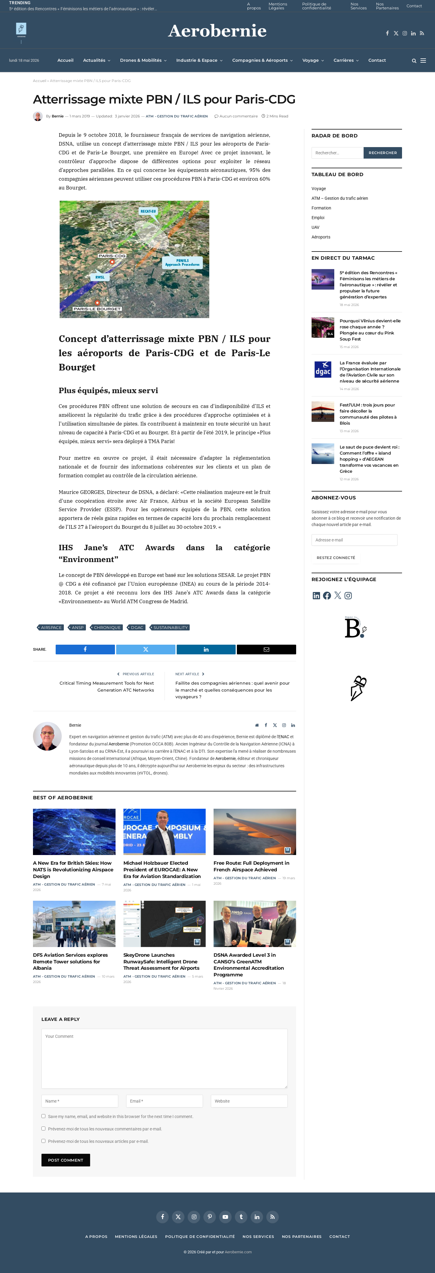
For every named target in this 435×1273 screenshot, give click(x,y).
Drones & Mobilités (141, 60)
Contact (414, 5)
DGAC (137, 627)
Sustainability (171, 627)
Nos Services (359, 6)
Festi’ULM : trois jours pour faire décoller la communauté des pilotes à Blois (368, 414)
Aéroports (321, 237)
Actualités (94, 60)
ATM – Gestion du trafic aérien (340, 198)
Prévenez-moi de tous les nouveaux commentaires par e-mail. (105, 1129)
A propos (254, 6)
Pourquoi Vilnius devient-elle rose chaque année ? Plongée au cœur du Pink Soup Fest (370, 330)
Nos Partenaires (387, 6)
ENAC (283, 736)
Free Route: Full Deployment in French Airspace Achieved (251, 866)
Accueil (65, 60)
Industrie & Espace (197, 60)
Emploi (318, 217)
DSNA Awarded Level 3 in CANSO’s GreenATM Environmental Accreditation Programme (249, 965)
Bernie (58, 116)
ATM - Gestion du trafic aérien (177, 116)
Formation (321, 208)
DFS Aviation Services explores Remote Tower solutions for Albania (70, 961)
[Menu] (423, 60)
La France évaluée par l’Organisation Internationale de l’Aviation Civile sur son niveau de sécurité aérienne (370, 372)
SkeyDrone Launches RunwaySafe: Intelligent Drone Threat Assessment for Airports (161, 961)
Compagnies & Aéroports (260, 60)
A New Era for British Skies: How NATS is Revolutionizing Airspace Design (73, 869)
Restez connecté (336, 557)
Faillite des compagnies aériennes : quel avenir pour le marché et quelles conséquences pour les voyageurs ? (231, 689)
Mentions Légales (278, 6)
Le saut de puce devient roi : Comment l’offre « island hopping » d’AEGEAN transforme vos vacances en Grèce (369, 459)
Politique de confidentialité (316, 6)
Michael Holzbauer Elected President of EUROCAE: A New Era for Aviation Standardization (162, 869)
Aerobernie (119, 744)
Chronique (107, 627)
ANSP (78, 627)
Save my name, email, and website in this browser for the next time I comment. (121, 1116)
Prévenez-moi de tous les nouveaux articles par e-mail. (98, 1141)
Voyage (311, 60)
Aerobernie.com (238, 1252)
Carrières (344, 60)
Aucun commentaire (236, 116)
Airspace (51, 627)
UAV (315, 227)
